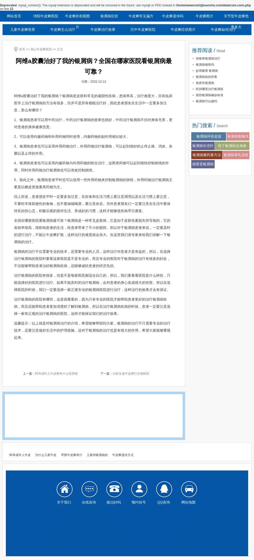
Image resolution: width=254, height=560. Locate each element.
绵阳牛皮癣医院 (45, 16)
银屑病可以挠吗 (206, 101)
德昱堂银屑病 (203, 164)
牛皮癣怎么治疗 (62, 29)
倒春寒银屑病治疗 (208, 58)
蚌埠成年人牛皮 (20, 455)
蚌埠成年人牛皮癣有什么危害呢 (56, 373)
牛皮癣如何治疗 (223, 29)
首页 (22, 49)
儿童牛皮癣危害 (22, 29)
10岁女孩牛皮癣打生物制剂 (131, 373)
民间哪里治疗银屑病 (209, 89)
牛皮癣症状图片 (183, 29)
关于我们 (64, 502)
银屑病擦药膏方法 (207, 155)
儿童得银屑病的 (97, 455)
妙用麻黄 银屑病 (207, 70)
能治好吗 (114, 502)
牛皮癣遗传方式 (123, 455)
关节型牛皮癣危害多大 (236, 18)
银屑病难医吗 (205, 64)
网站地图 (188, 502)
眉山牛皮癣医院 (41, 49)
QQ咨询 (163, 502)
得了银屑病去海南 (232, 146)
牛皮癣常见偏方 (141, 16)
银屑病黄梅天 (238, 136)
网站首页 (14, 16)
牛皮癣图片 (204, 16)
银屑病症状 (109, 16)
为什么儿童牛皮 (45, 455)
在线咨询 (89, 502)
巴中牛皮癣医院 (143, 29)
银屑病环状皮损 (208, 136)
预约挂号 (139, 502)
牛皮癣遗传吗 (172, 16)
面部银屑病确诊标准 (209, 95)
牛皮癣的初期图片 (77, 18)
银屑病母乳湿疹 (236, 155)
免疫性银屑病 (205, 83)
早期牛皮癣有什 (71, 455)
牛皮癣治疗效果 (102, 29)
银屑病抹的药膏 (206, 77)
